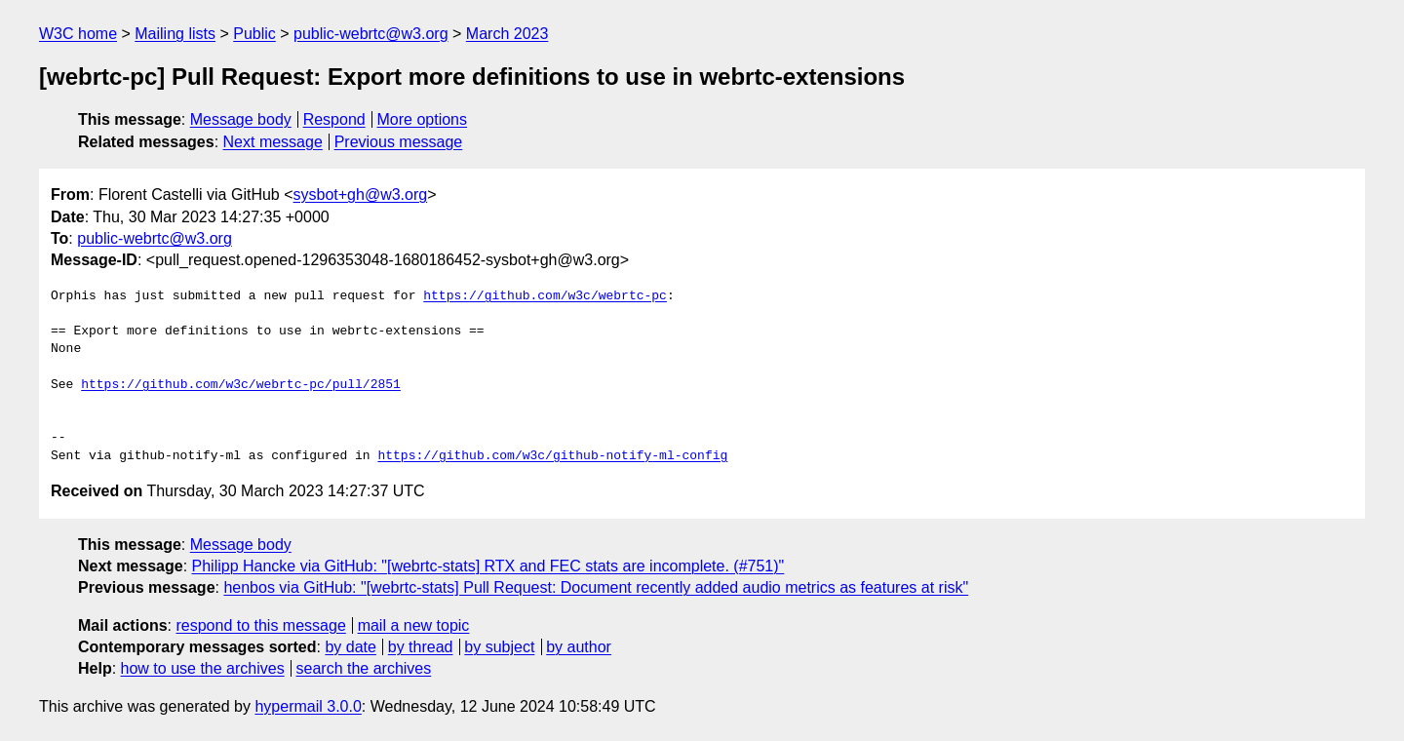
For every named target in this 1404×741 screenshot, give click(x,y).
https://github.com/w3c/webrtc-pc (545, 296)
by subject (499, 647)
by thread (420, 647)
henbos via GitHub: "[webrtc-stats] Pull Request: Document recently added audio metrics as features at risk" (595, 587)
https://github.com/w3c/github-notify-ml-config (552, 456)
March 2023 (507, 33)
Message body (241, 119)
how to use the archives (203, 668)
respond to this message (260, 625)
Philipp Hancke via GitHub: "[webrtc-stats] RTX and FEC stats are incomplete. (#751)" (488, 566)
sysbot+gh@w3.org (360, 194)
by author (578, 647)
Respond (334, 119)
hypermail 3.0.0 (307, 706)
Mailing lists (175, 33)
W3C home (78, 33)
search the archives (364, 668)
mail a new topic (414, 625)
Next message (273, 142)
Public (254, 33)
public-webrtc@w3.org (370, 33)
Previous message (398, 142)
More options (422, 119)
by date (350, 647)
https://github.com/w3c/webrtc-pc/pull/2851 (241, 385)
